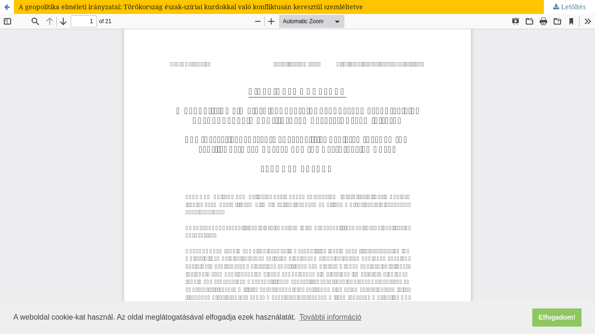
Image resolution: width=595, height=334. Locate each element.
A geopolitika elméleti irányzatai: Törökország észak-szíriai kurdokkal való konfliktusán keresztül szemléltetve (191, 6)
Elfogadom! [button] (557, 317)
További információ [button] (330, 317)
